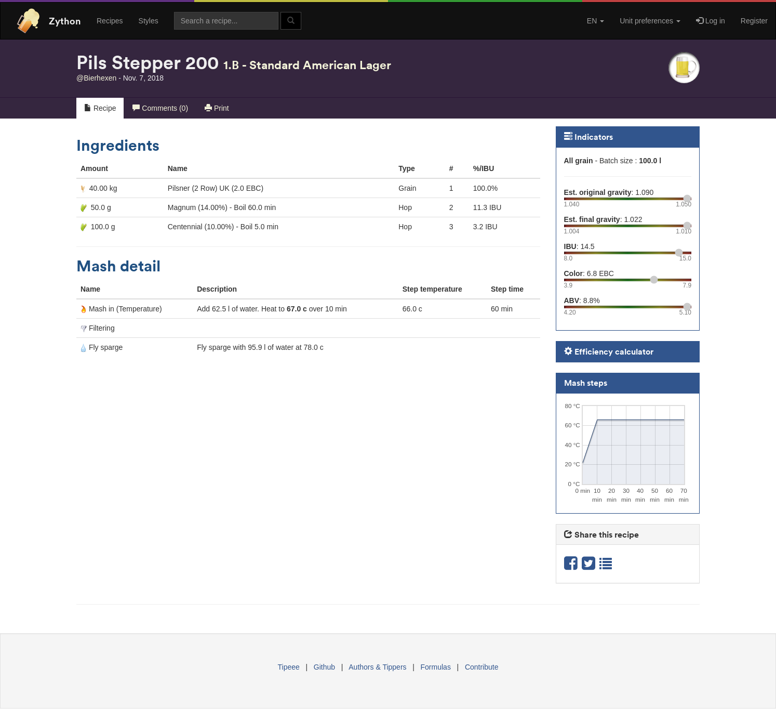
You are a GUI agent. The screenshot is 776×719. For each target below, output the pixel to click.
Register (754, 21)
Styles (148, 21)
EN (595, 21)
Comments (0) (160, 108)
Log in (710, 21)
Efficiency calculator (608, 351)
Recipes (110, 21)
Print (217, 108)
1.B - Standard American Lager (307, 64)
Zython (65, 21)
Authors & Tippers (377, 667)
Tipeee (289, 667)
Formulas (436, 667)
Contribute (482, 667)
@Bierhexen (96, 78)
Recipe (100, 108)
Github (324, 667)
